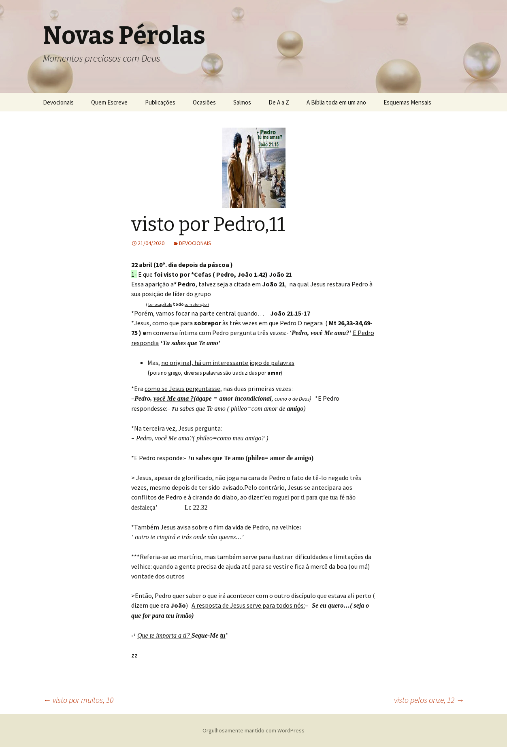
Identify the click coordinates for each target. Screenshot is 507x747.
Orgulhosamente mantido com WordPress (253, 730)
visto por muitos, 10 (78, 700)
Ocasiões (204, 102)
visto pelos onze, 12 (429, 700)
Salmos (242, 102)
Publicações (160, 102)
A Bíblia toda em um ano (336, 102)
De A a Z (278, 102)
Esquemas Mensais (407, 102)
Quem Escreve (109, 102)
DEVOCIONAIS (195, 243)
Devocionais (58, 102)
